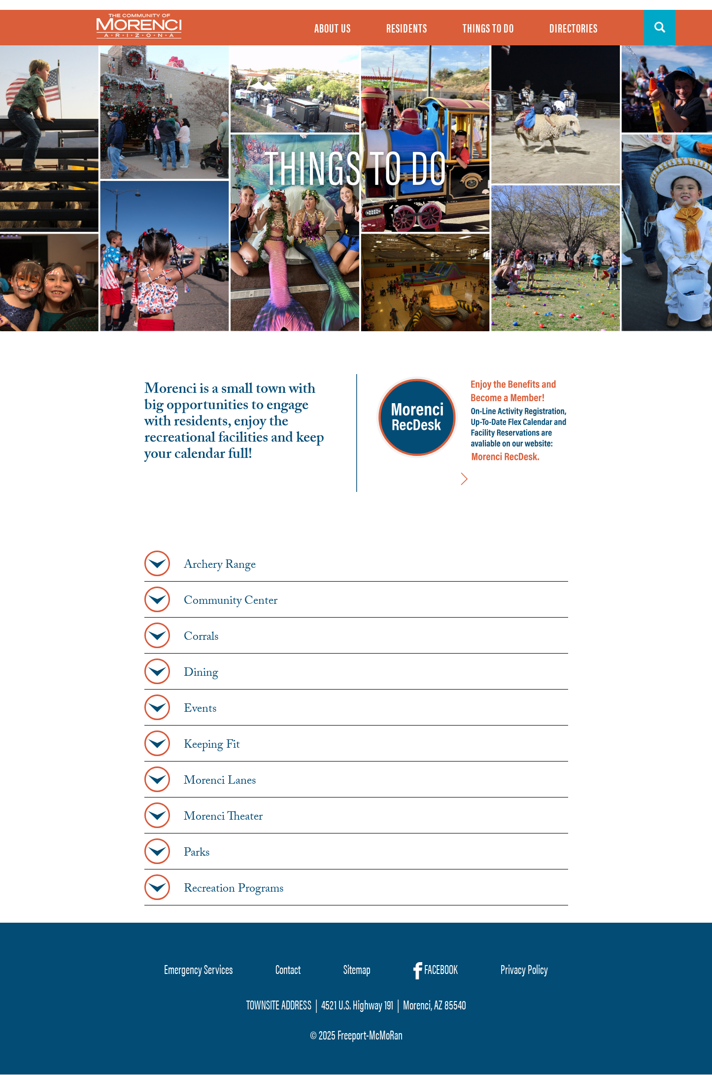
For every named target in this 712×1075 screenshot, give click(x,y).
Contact (288, 969)
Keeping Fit (212, 746)
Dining (201, 674)
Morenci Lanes (220, 782)
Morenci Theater (223, 818)
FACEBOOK (435, 969)
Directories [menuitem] (573, 27)
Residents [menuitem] (406, 27)
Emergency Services (198, 969)
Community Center (230, 602)
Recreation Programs (234, 890)
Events (200, 710)
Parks (197, 854)
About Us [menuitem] (332, 27)
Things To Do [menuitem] (488, 27)
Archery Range (220, 566)
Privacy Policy (524, 969)
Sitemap (357, 969)
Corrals (201, 638)
